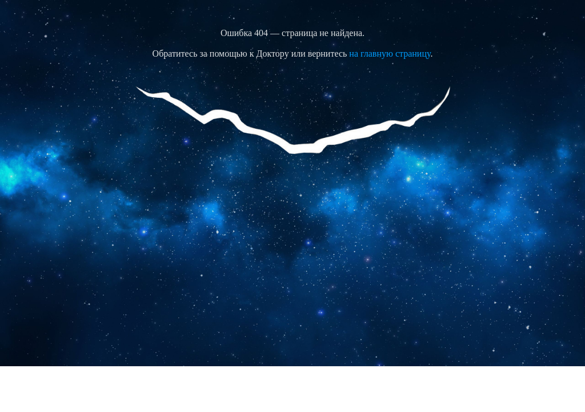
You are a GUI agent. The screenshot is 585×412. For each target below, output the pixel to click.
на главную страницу (389, 53)
